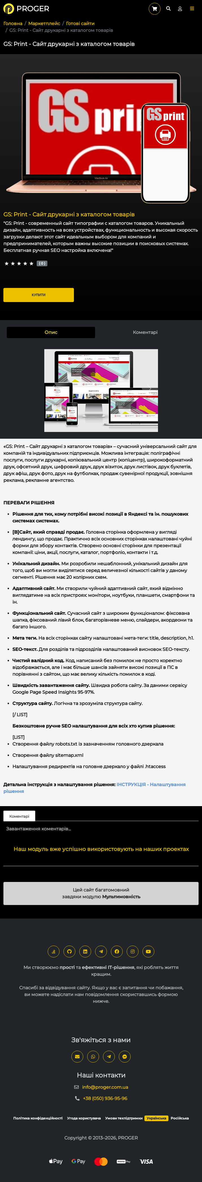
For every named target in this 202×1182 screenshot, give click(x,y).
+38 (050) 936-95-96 (105, 1098)
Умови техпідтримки (123, 1118)
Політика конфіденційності (38, 1118)
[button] (192, 8)
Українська (156, 1118)
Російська (180, 1118)
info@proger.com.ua (105, 1087)
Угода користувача (84, 1118)
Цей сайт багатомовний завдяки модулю (101, 893)
